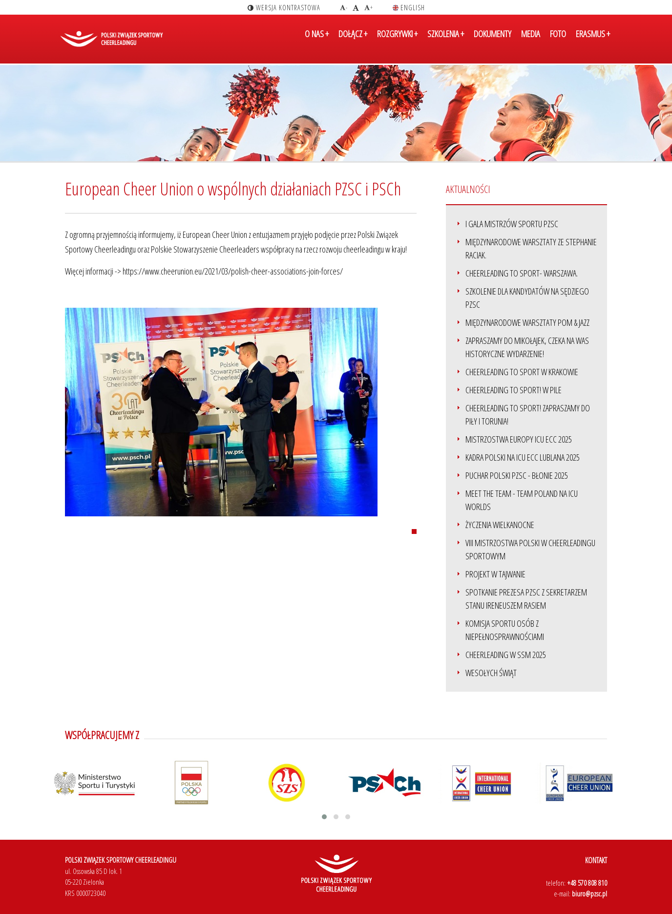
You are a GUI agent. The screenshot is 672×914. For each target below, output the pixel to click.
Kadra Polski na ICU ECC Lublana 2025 (522, 457)
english (409, 7)
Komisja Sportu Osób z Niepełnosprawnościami (504, 629)
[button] (324, 817)
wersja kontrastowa (284, 7)
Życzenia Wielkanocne (499, 525)
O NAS (317, 40)
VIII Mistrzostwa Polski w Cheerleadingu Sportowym (530, 549)
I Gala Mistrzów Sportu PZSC (511, 224)
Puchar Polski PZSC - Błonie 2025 (516, 475)
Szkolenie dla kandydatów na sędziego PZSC (527, 297)
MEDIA (530, 40)
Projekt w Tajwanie (495, 574)
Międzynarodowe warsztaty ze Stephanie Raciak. (531, 248)
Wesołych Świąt (491, 673)
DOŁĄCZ (352, 40)
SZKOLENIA (445, 40)
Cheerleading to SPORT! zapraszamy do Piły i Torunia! (527, 414)
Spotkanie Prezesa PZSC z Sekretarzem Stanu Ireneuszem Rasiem (526, 598)
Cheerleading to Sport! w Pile (513, 390)
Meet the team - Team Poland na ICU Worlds (521, 500)
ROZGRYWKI (397, 40)
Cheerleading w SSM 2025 (505, 654)
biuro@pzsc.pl (589, 893)
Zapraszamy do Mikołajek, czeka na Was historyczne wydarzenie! (527, 347)
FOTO (558, 40)
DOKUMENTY (492, 40)
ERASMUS (593, 40)
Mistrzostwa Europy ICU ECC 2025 (518, 439)
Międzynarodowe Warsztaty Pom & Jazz (527, 322)
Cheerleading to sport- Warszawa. (521, 273)
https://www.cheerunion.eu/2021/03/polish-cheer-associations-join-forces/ (233, 271)
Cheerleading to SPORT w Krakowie (521, 372)
